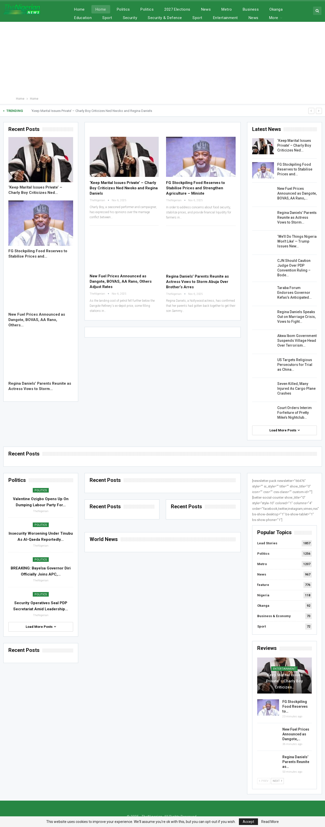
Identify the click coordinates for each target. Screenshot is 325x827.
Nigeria (263, 595)
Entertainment (284, 668)
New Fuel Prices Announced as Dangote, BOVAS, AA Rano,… (297, 193)
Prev (263, 781)
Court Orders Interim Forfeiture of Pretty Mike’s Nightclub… (294, 412)
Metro (226, 9)
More (274, 9)
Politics (123, 9)
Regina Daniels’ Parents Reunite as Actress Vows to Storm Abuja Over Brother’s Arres (197, 281)
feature (263, 585)
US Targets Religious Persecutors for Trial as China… (294, 365)
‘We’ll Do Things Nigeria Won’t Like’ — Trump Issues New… (297, 241)
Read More (270, 821)
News (206, 9)
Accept (248, 822)
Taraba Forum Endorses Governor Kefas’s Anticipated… (294, 292)
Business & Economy (274, 616)
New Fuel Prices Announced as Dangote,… (295, 734)
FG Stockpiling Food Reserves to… (295, 706)
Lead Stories (267, 543)
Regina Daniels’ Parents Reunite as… (295, 762)
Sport (261, 626)
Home (79, 9)
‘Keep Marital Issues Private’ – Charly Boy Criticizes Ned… (294, 145)
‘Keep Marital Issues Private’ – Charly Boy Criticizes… (284, 681)
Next (277, 781)
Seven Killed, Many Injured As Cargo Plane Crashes (296, 388)
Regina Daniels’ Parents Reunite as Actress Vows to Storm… (297, 217)
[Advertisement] (162, 57)
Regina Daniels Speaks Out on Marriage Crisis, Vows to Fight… (296, 317)
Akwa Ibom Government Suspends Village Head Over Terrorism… (297, 340)
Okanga (263, 605)
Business (251, 9)
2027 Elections (177, 9)
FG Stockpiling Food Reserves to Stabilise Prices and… (294, 169)
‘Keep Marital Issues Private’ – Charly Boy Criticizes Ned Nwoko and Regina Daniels (91, 111)
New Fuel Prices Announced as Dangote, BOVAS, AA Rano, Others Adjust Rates (121, 281)
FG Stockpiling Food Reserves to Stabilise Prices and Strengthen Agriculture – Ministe (195, 188)
